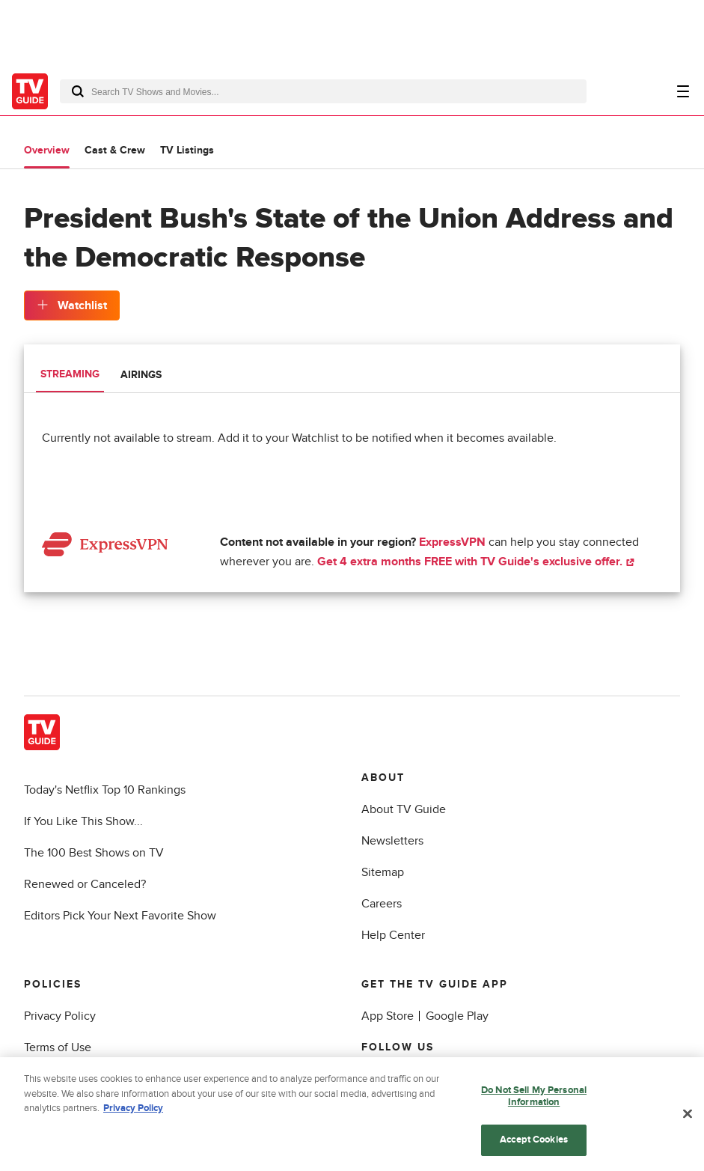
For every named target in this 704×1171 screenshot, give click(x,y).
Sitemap (382, 872)
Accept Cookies (534, 1146)
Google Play (457, 1016)
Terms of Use (57, 1047)
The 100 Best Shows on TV (94, 852)
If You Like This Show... (83, 821)
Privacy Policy (60, 1016)
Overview (47, 150)
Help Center (393, 935)
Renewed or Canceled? (85, 884)
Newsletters (392, 840)
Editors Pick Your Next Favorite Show (120, 915)
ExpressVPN (452, 542)
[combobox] (323, 91)
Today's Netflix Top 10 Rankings (105, 789)
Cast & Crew (115, 150)
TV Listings (187, 150)
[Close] (687, 1119)
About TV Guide (403, 809)
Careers (381, 903)
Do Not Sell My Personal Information (534, 1101)
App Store (387, 1016)
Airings (141, 374)
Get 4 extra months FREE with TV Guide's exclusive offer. (475, 561)
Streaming (70, 374)
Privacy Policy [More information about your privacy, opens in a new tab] (133, 1113)
